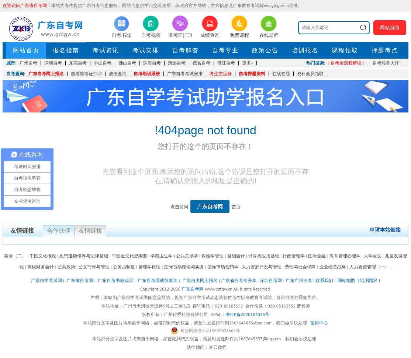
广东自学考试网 (46, 280)
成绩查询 (118, 73)
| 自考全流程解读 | (346, 63)
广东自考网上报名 (46, 73)
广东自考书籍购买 (115, 280)
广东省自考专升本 (238, 280)
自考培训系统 (147, 73)
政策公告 (265, 50)
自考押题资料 (252, 73)
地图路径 (369, 280)
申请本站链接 (385, 229)
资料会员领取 (310, 73)
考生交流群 (221, 73)
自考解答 (185, 50)
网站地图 (346, 280)
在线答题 (281, 73)
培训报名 (305, 50)
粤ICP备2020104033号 (247, 314)
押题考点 (385, 50)
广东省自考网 (79, 280)
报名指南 (66, 50)
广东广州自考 (299, 280)
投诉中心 (319, 323)
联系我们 (324, 280)
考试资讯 (106, 50)
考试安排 (145, 50)
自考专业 (225, 50)
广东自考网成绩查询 (157, 280)
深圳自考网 (271, 280)
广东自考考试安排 (185, 73)
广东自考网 (210, 206)
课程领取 (345, 50)
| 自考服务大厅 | (385, 63)
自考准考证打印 (86, 73)
